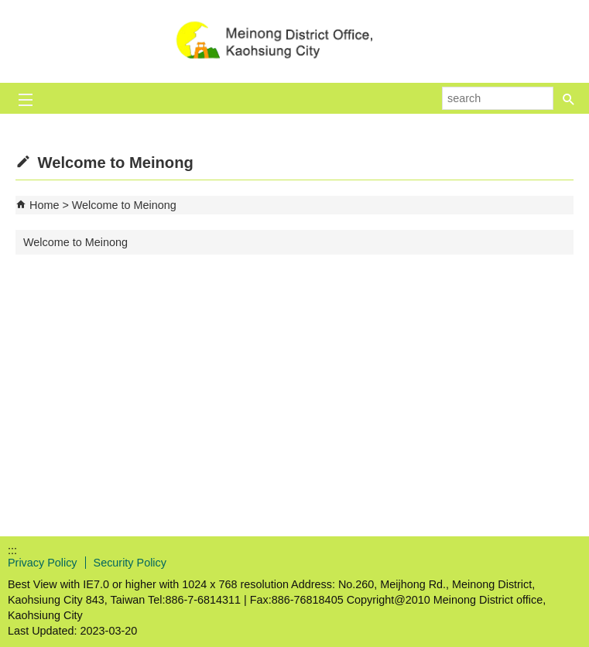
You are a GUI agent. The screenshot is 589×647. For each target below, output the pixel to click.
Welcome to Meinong (124, 205)
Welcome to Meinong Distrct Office (295, 41)
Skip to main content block (8, 8)
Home (44, 205)
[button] (568, 98)
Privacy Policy (42, 562)
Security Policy (130, 562)
